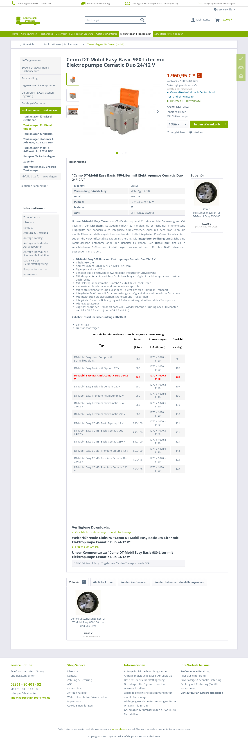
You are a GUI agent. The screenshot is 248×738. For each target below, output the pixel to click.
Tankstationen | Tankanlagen (40, 110)
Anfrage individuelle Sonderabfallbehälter (36, 253)
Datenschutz (74, 688)
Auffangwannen (31, 60)
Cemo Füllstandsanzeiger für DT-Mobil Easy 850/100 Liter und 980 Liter (206, 212)
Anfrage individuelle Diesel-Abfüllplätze (148, 675)
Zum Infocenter (32, 217)
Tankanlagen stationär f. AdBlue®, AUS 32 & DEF (38, 140)
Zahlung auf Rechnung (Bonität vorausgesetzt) (151, 3)
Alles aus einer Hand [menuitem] (193, 675)
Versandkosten (119, 728)
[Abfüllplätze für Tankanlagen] (168, 34)
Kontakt (28, 227)
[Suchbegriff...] (115, 20)
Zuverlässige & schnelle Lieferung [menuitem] (201, 680)
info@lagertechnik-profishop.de (220, 3)
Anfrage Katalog (33, 238)
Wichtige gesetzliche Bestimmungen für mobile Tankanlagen (148, 695)
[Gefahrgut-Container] (107, 34)
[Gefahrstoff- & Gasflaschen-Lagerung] (74, 34)
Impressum (30, 274)
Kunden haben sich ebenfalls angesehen (179, 582)
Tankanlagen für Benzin (38, 134)
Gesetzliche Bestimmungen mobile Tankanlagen (102, 532)
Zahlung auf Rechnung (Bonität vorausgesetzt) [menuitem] (199, 686)
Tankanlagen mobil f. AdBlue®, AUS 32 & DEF (38, 149)
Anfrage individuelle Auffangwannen (35, 245)
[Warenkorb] (224, 20)
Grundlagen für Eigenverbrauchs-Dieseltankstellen (144, 686)
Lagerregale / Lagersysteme (38, 85)
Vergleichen (176, 132)
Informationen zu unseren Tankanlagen (39, 168)
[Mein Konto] (201, 20)
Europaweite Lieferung (95, 3)
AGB (69, 684)
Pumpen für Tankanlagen (39, 156)
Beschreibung (77, 161)
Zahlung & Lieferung (35, 232)
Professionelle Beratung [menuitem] (195, 671)
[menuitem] (115, 20)
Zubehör (28, 161)
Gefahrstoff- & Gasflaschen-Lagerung (38, 94)
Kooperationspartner (36, 269)
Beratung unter (31, 3)
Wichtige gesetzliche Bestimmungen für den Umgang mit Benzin (150, 703)
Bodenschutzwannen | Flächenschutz (35, 69)
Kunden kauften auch (134, 582)
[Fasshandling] (46, 34)
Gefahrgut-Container (34, 103)
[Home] (15, 34)
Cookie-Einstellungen (80, 705)
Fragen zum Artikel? (85, 547)
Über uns (29, 222)
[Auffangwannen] (29, 34)
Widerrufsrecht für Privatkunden (87, 697)
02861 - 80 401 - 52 (26, 684)
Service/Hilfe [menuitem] (223, 9)
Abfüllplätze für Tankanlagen (39, 176)
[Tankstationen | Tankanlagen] (136, 34)
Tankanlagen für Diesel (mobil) (37, 126)
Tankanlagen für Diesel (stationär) (37, 118)
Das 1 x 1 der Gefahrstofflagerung (35, 262)
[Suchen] (142, 20)
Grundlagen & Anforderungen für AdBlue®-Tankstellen (150, 712)
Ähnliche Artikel (103, 582)
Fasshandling (30, 78)
